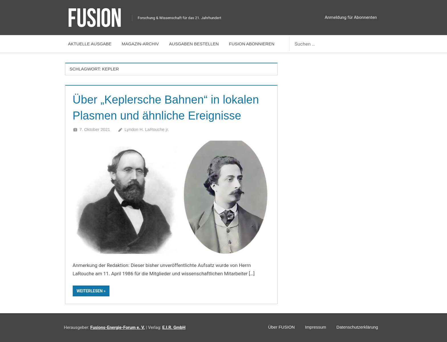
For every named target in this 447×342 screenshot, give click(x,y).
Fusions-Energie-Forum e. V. (117, 327)
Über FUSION (281, 327)
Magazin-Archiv (140, 43)
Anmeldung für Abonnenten (351, 17)
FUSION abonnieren (251, 43)
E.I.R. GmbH (173, 327)
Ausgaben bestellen (194, 43)
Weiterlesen (90, 291)
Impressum (315, 327)
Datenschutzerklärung (357, 327)
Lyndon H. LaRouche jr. (147, 129)
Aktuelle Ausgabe (90, 43)
